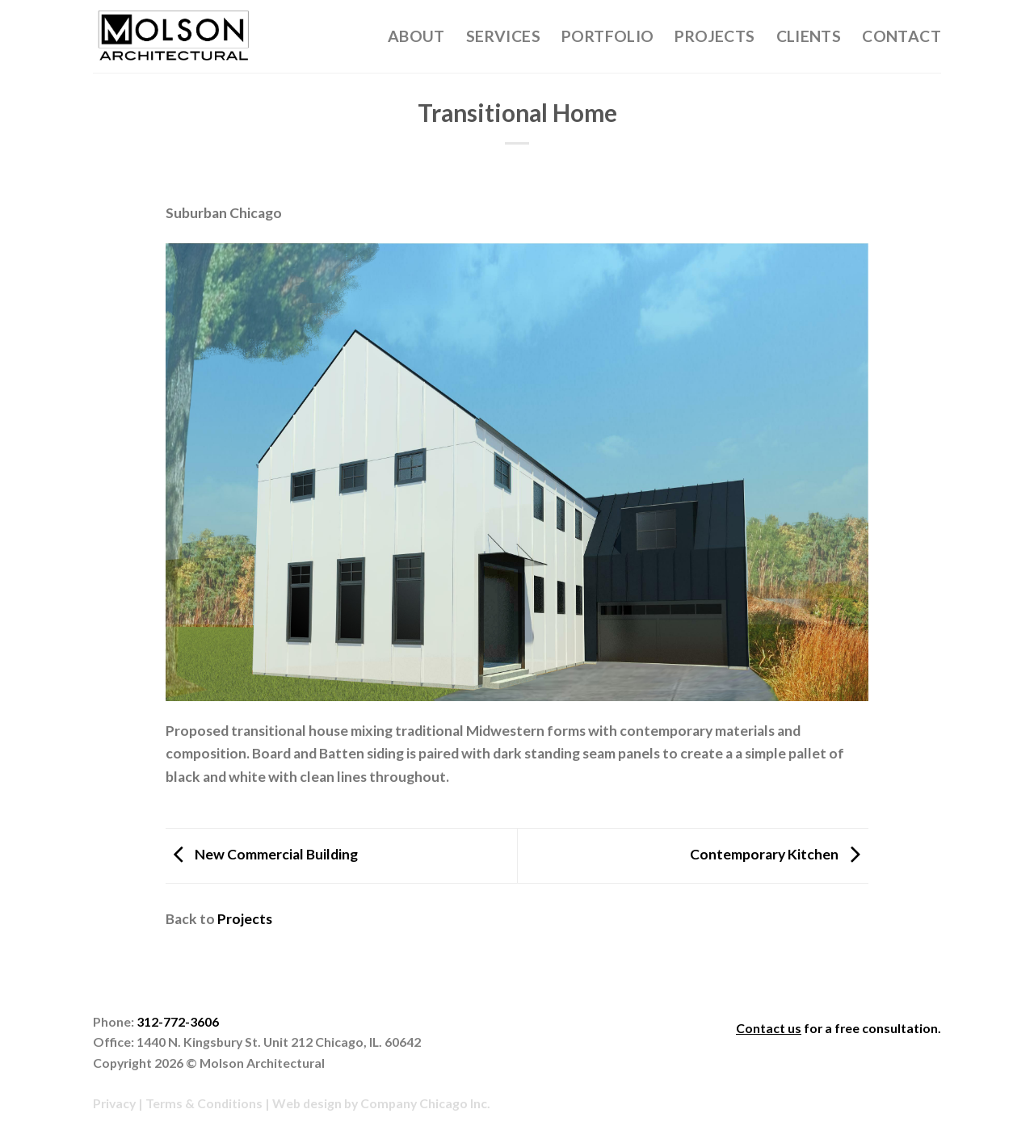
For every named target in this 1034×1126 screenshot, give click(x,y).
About (416, 36)
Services (503, 36)
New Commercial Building (262, 854)
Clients (809, 36)
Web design (307, 1103)
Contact (901, 36)
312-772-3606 (178, 1021)
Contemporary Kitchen (779, 854)
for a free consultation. (838, 1028)
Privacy (114, 1103)
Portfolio (607, 36)
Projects (714, 36)
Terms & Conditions (204, 1103)
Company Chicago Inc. (425, 1103)
